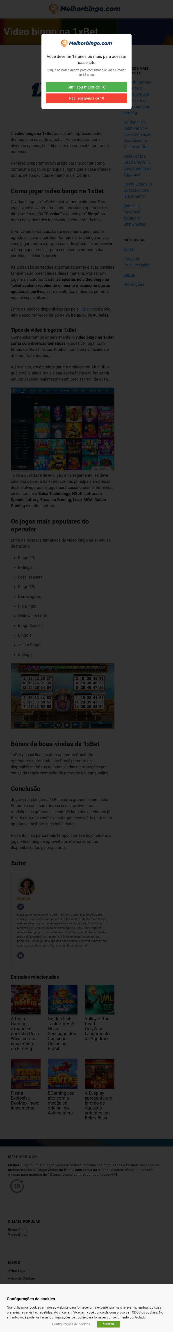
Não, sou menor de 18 (86, 98)
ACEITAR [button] (108, 1324)
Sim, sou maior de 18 (86, 87)
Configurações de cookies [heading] (31, 1298)
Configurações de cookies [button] (71, 1324)
